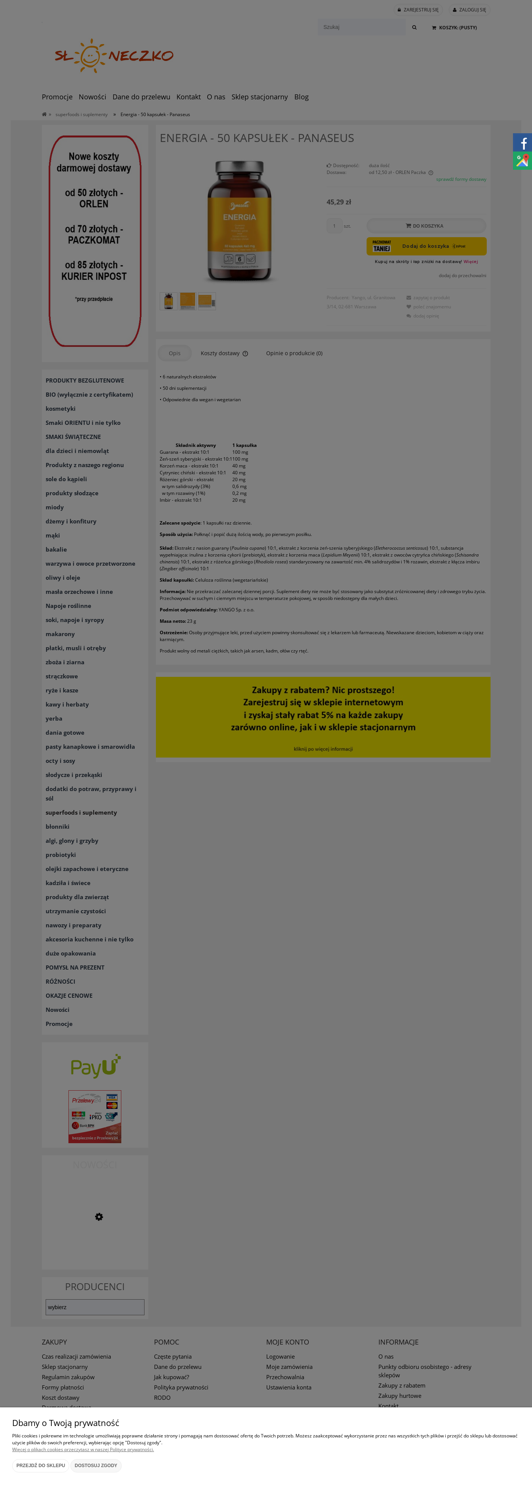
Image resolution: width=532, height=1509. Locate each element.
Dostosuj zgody (96, 1465)
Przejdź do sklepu (40, 1465)
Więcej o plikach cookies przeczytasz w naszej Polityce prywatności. (83, 1449)
